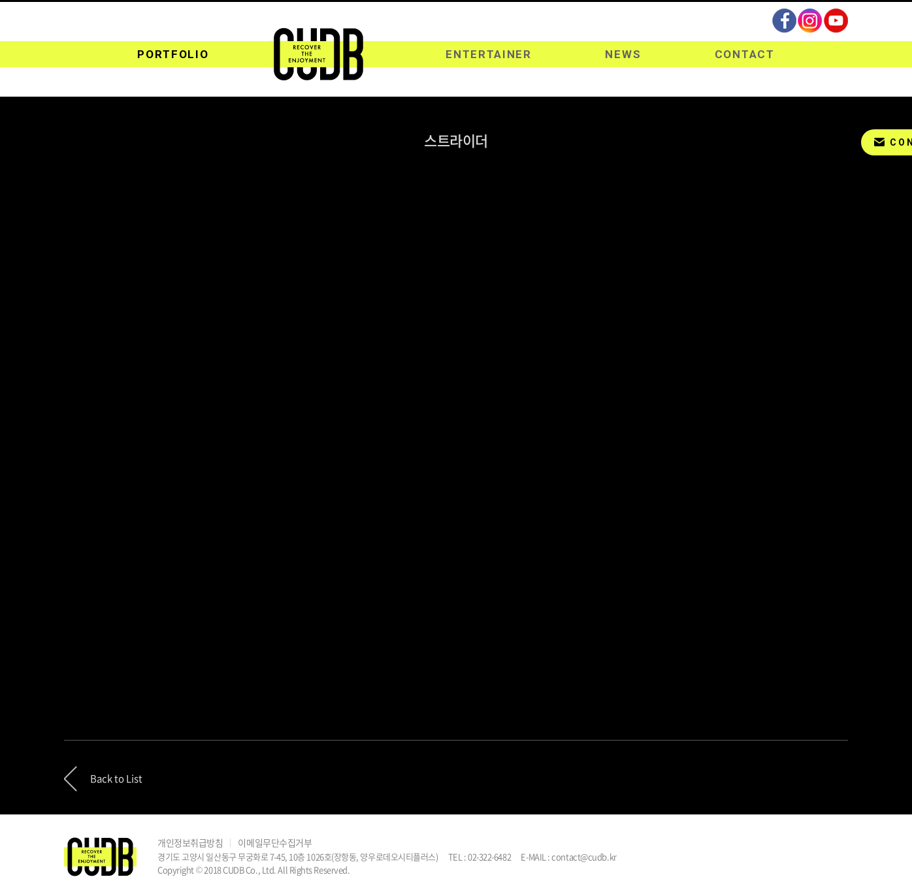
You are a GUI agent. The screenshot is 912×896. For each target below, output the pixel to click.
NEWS (623, 54)
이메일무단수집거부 (275, 842)
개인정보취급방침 (190, 842)
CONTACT (745, 54)
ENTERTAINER (489, 54)
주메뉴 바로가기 (0, 0)
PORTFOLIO (172, 54)
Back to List (116, 778)
